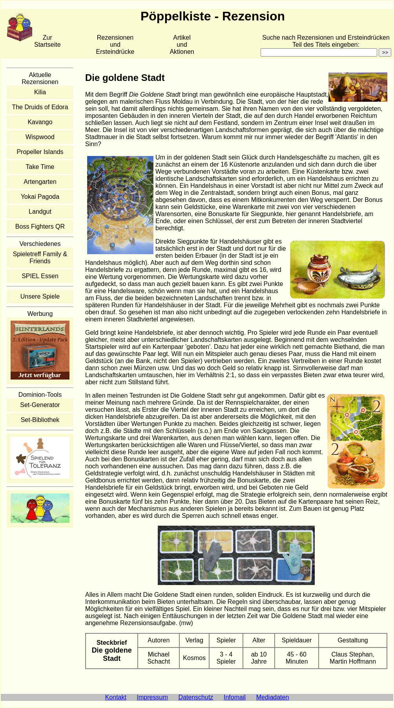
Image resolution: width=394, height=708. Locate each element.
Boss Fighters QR (40, 226)
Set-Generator (40, 405)
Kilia (40, 92)
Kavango (39, 122)
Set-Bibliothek (40, 419)
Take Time (40, 166)
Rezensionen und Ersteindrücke (115, 44)
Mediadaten (272, 697)
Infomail (235, 697)
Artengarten (40, 181)
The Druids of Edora (40, 107)
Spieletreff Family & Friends (40, 257)
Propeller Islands (39, 152)
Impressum (152, 697)
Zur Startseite (47, 41)
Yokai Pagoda (40, 196)
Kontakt (115, 697)
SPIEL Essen (40, 276)
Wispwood (40, 137)
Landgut (40, 211)
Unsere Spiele (40, 296)
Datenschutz (195, 697)
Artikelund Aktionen (182, 44)
